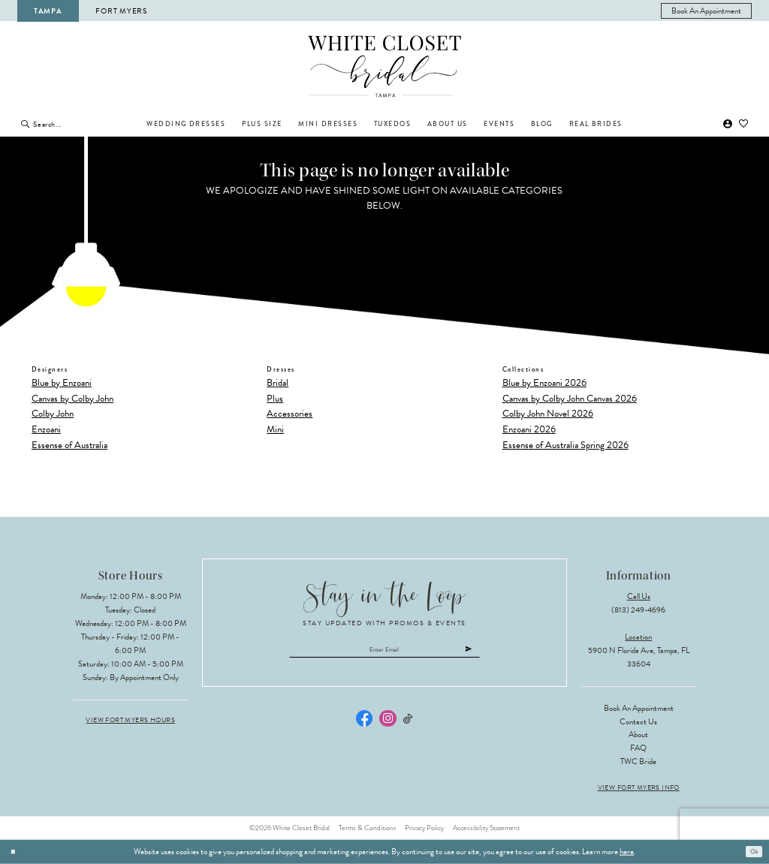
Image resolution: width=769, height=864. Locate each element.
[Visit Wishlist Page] (744, 124)
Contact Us (638, 721)
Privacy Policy (424, 828)
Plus (275, 398)
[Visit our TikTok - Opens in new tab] (408, 724)
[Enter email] (384, 652)
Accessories (289, 413)
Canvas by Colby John (72, 398)
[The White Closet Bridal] (385, 67)
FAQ (638, 748)
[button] (727, 124)
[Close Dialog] (16, 852)
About (638, 734)
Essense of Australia (69, 445)
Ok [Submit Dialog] (751, 851)
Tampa (48, 11)
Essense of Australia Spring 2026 (565, 445)
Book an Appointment (639, 708)
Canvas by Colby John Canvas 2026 (569, 398)
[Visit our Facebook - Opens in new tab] (364, 723)
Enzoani (46, 429)
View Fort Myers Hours (130, 720)
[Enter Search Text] (81, 124)
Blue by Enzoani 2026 (544, 382)
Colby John (53, 413)
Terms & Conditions (368, 828)
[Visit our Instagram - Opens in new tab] (387, 723)
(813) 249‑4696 (638, 610)
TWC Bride (638, 761)
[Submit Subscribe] (499, 652)
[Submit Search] (25, 124)
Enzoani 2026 (529, 429)
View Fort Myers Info (639, 788)
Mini (275, 429)
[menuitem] (706, 11)
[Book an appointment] (706, 11)
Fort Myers (120, 11)
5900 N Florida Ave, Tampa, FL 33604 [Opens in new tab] (638, 657)
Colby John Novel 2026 (547, 413)
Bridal (277, 382)
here (627, 851)
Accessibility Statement (486, 828)
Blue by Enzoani (62, 382)
